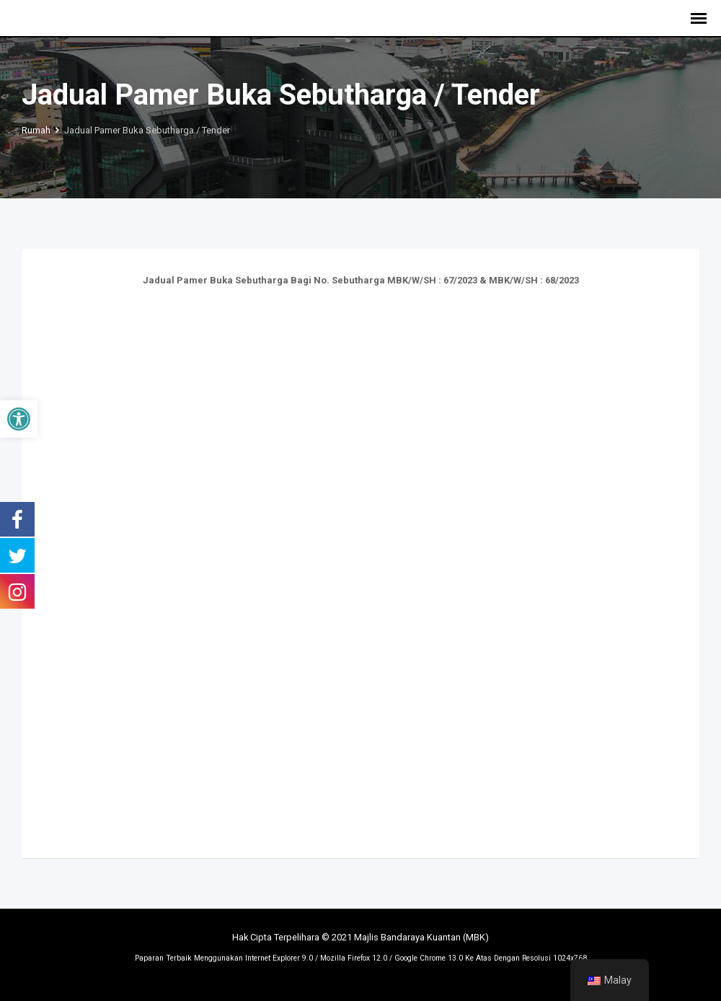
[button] (18, 419)
